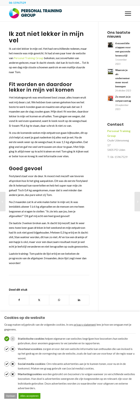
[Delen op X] (39, 300)
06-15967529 (17, 2)
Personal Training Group (28, 58)
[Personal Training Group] (35, 13)
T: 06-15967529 (117, 156)
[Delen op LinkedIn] (79, 300)
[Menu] (126, 13)
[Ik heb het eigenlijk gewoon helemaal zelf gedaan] (137, 201)
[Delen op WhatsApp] (59, 300)
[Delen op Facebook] (19, 300)
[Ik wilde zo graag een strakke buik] (3, 201)
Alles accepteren (29, 395)
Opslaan (10, 395)
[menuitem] (126, 13)
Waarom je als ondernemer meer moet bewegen (122, 78)
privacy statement (85, 324)
